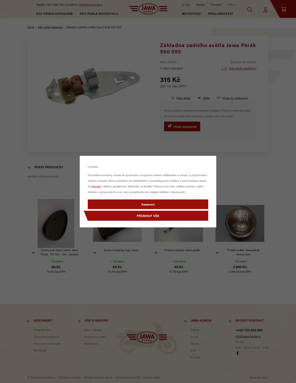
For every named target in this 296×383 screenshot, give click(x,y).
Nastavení (148, 204)
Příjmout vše (148, 216)
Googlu (96, 186)
